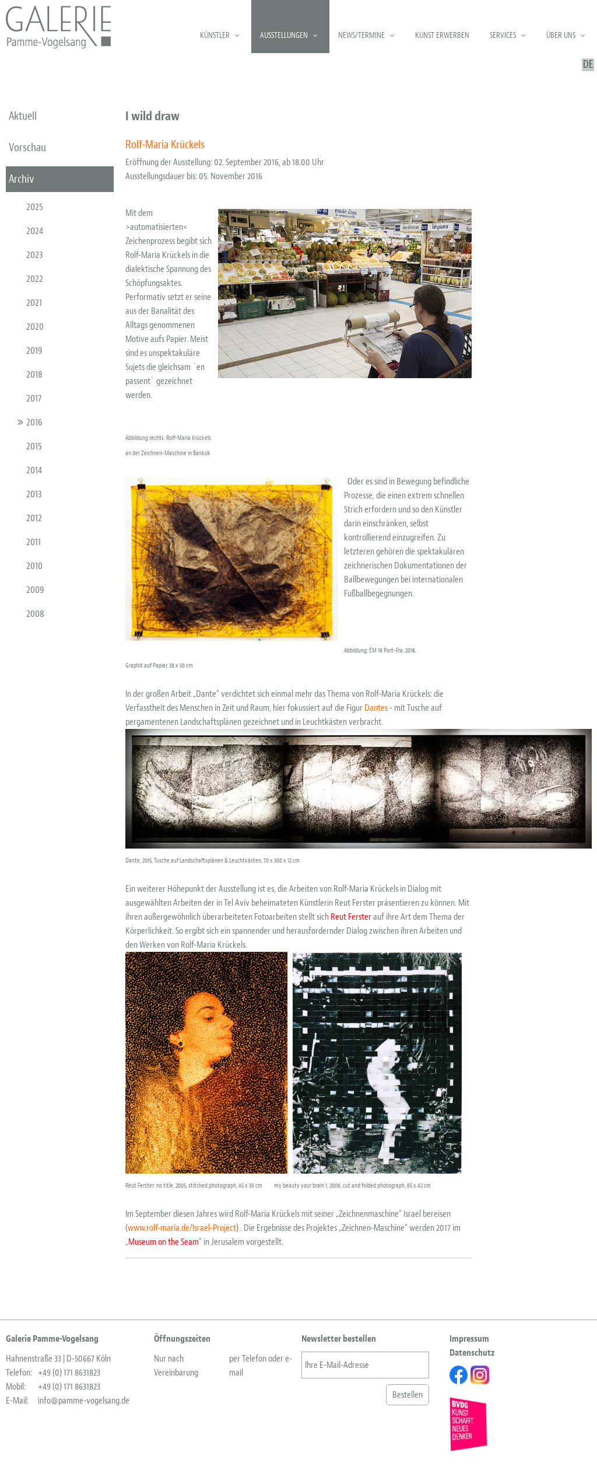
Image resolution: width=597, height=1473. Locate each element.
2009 (35, 590)
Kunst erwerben (442, 35)
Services (503, 35)
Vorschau (27, 147)
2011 (33, 542)
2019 (34, 350)
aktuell (23, 116)
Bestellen (407, 1395)
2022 (34, 279)
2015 (34, 446)
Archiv (21, 179)
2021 (34, 302)
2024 (34, 231)
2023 (34, 255)
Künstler (215, 35)
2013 (34, 494)
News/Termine (361, 35)
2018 (34, 374)
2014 (34, 470)
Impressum (469, 1339)
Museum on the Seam (163, 1242)
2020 (35, 326)
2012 (34, 518)
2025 (34, 207)
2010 (34, 566)
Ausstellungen (284, 35)
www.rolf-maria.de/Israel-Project (182, 1228)
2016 (34, 422)
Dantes (376, 708)
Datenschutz (471, 1353)
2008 (35, 614)
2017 (33, 398)
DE (588, 64)
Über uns (560, 35)
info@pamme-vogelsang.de (83, 1400)
